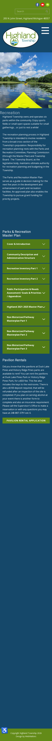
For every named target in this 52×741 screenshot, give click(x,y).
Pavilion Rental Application (26, 420)
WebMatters (30, 736)
